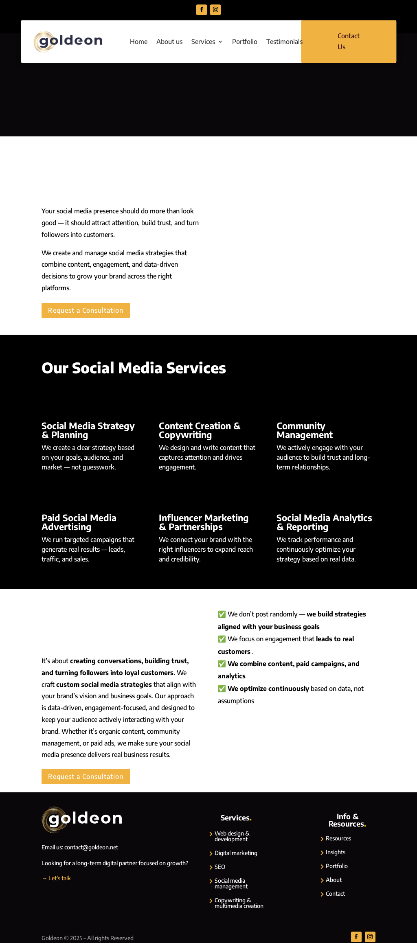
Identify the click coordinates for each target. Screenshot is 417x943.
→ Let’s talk (56, 878)
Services (203, 41)
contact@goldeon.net (91, 847)
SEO (220, 866)
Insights (335, 852)
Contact (335, 893)
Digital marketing (236, 852)
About (334, 879)
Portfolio (244, 41)
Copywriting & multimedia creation (239, 903)
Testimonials (284, 41)
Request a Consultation (85, 310)
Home (138, 41)
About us (169, 41)
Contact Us (349, 41)
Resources (338, 838)
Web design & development (232, 836)
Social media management (231, 883)
